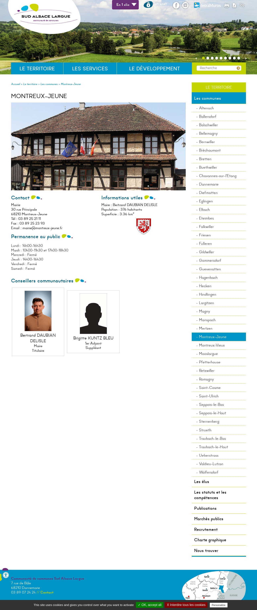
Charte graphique (210, 540)
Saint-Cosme (210, 387)
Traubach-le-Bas (212, 438)
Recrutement (206, 529)
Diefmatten (208, 192)
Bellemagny (208, 133)
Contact (46, 592)
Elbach (204, 209)
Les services (90, 68)
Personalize (218, 605)
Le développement (154, 68)
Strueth (205, 430)
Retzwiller (206, 370)
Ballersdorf (207, 116)
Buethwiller (208, 167)
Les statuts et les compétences (210, 494)
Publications (205, 508)
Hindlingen (207, 294)
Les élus (201, 481)
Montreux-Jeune (71, 84)
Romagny (206, 379)
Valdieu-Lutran (211, 463)
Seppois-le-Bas (211, 404)
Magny (204, 311)
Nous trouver (206, 550)
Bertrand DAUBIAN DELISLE (38, 337)
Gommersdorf (210, 260)
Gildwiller (206, 251)
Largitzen (206, 302)
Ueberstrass (208, 455)
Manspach (207, 319)
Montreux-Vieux (212, 345)
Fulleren (205, 243)
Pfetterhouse (209, 362)
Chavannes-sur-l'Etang (218, 175)
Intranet (155, 3)
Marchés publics (208, 519)
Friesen (205, 235)
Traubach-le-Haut (213, 446)
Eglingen (206, 201)
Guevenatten (210, 269)
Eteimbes (206, 218)
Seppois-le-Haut (212, 412)
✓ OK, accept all (149, 605)
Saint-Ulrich (209, 396)
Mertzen (205, 328)
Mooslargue (208, 353)
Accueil (15, 84)
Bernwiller (207, 141)
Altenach (206, 108)
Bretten (205, 158)
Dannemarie (209, 184)
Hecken (205, 285)
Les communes (49, 84)
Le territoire (37, 68)
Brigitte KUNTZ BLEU (93, 338)
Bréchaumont (210, 150)
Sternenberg (209, 421)
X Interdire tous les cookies (186, 605)
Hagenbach (208, 277)
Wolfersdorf (208, 472)
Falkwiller (206, 226)
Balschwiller (208, 124)
